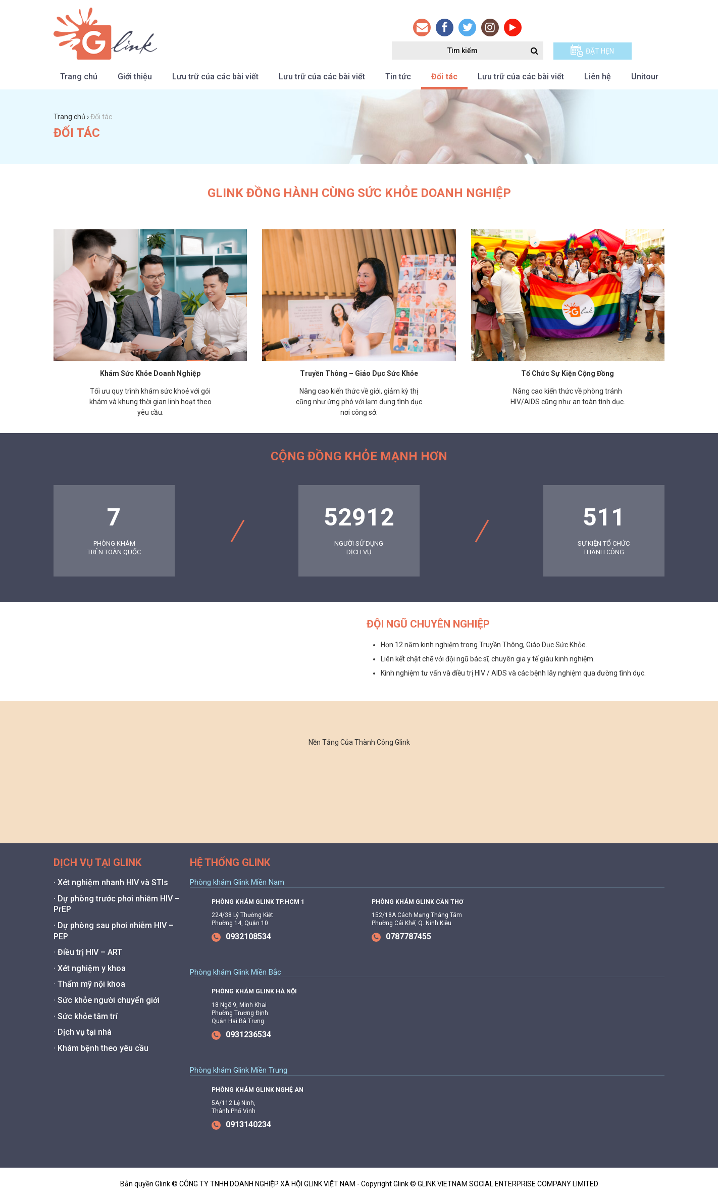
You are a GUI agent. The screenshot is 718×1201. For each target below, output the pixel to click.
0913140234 (241, 1124)
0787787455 (401, 936)
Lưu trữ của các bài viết (215, 76)
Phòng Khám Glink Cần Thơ (417, 901)
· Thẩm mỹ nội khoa (89, 984)
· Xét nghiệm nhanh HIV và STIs (111, 882)
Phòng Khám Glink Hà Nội (254, 991)
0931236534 (241, 1034)
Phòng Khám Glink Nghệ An (257, 1089)
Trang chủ (78, 76)
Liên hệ (597, 76)
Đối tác (444, 76)
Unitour (644, 76)
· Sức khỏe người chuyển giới (107, 1000)
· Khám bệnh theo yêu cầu (101, 1048)
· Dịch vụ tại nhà (83, 1032)
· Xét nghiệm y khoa (90, 968)
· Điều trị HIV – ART (88, 952)
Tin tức (398, 76)
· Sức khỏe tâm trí (86, 1016)
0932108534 (241, 936)
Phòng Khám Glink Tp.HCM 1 (258, 901)
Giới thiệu (135, 76)
